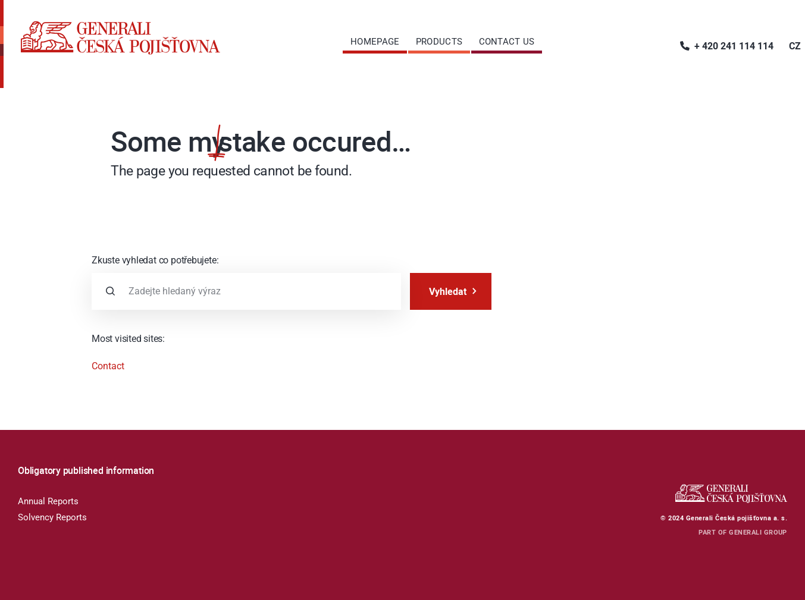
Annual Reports (48, 501)
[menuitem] (375, 42)
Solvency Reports (52, 517)
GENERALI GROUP (758, 531)
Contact (108, 366)
